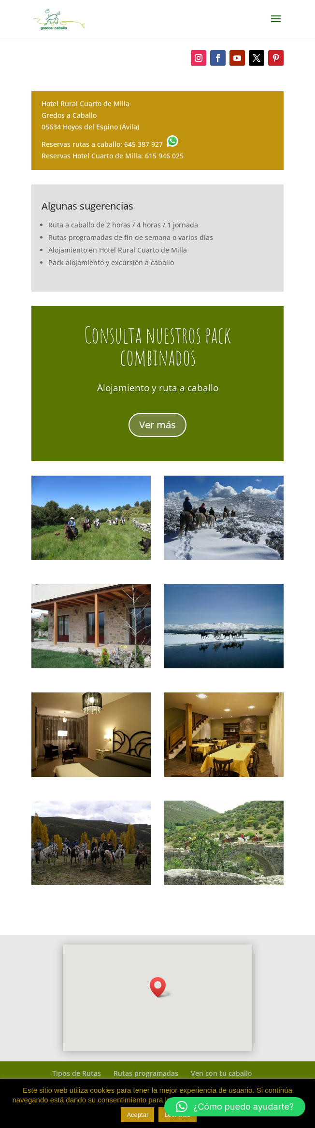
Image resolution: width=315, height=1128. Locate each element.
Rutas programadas (146, 1073)
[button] (234, 1106)
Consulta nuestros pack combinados (157, 347)
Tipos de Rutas (76, 1073)
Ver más (157, 426)
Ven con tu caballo (221, 1073)
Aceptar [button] (137, 1114)
